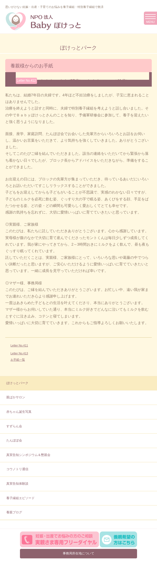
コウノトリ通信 (17, 469)
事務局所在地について (78, 553)
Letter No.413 (19, 353)
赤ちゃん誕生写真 (19, 412)
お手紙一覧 (18, 359)
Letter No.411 (19, 345)
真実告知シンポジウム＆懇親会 (28, 455)
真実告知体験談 (17, 483)
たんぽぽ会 (14, 440)
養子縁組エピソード (20, 498)
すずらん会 (14, 426)
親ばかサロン (15, 397)
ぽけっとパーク (17, 383)
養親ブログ (14, 512)
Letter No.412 (26, 80)
